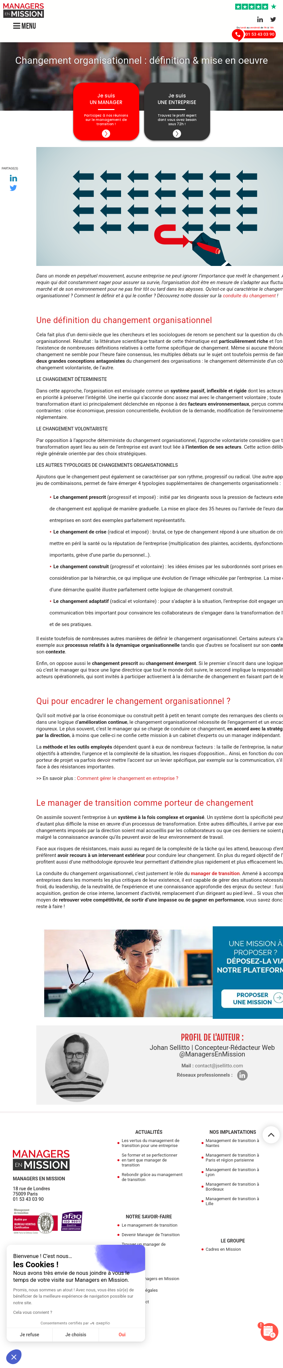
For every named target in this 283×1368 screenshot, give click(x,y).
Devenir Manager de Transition (151, 1234)
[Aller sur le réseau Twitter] (273, 19)
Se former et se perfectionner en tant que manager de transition (149, 1160)
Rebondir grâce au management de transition (152, 1177)
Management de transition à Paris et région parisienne (232, 1158)
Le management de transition (149, 1225)
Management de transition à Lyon (232, 1172)
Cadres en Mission (223, 1249)
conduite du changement (249, 296)
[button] (14, 1357)
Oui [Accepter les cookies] (122, 1334)
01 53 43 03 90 (28, 1199)
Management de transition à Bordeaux (232, 1187)
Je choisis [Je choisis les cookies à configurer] (75, 1334)
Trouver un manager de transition (144, 1247)
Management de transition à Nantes (232, 1143)
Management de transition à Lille (232, 1201)
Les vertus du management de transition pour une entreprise (150, 1143)
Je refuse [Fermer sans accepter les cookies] (29, 1334)
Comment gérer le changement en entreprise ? (127, 778)
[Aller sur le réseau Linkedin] (260, 19)
